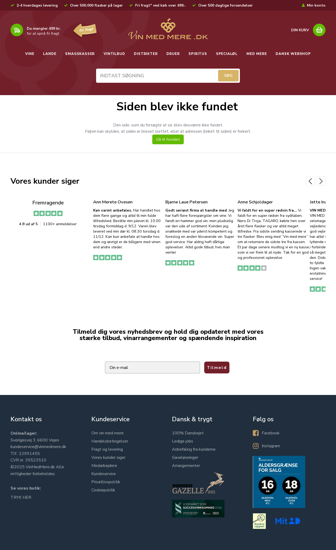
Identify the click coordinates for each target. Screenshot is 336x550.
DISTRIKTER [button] (146, 54)
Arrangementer (186, 466)
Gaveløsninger (185, 457)
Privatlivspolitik (105, 482)
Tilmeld (217, 368)
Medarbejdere (104, 466)
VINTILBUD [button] (114, 54)
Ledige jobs (182, 441)
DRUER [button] (173, 54)
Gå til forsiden (168, 139)
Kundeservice (103, 474)
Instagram (271, 446)
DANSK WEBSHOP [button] (293, 54)
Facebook (271, 433)
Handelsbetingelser (109, 441)
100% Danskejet (188, 433)
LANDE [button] (49, 54)
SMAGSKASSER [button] (80, 54)
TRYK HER (20, 497)
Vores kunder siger (108, 457)
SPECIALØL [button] (227, 54)
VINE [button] (29, 54)
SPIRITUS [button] (197, 54)
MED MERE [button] (256, 54)
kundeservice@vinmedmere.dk (38, 447)
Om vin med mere (107, 433)
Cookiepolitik (103, 490)
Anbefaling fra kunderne (194, 449)
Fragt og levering (107, 449)
